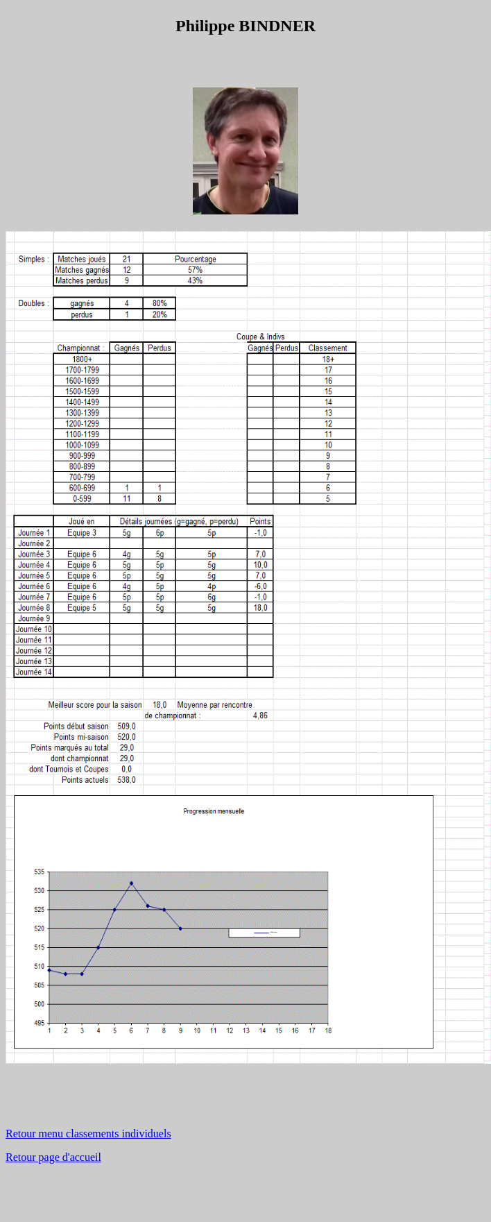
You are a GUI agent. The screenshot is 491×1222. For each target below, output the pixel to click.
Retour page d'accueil (53, 1157)
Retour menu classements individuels (88, 1133)
